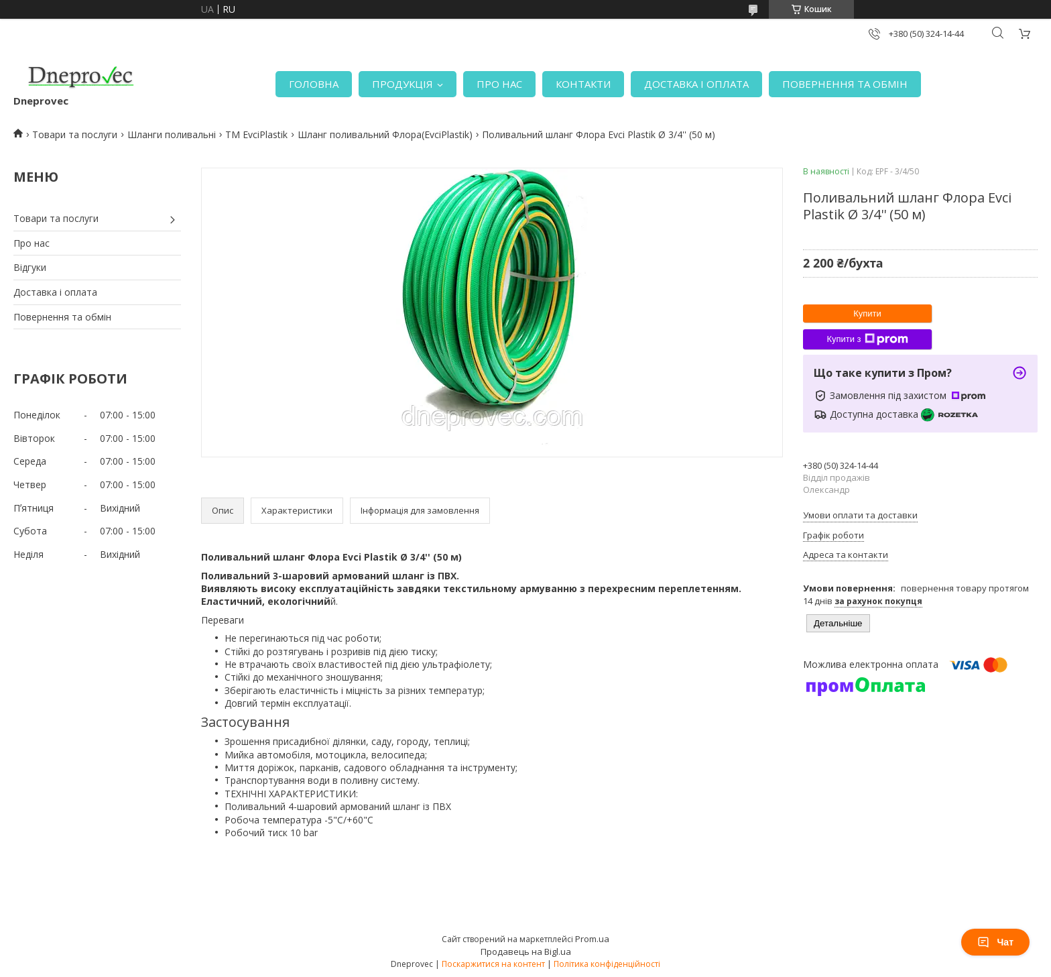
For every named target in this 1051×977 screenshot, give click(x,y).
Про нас (31, 243)
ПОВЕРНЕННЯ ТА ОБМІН (845, 84)
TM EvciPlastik (256, 134)
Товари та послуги (74, 134)
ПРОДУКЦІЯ (402, 84)
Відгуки (29, 267)
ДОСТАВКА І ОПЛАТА (696, 84)
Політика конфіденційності (607, 964)
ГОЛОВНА (313, 84)
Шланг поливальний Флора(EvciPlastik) (385, 134)
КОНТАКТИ (583, 84)
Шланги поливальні (171, 134)
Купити (867, 313)
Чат (995, 942)
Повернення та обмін (62, 316)
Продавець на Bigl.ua (526, 951)
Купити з (867, 339)
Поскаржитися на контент (493, 964)
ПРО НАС (499, 84)
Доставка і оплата (55, 292)
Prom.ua (592, 939)
